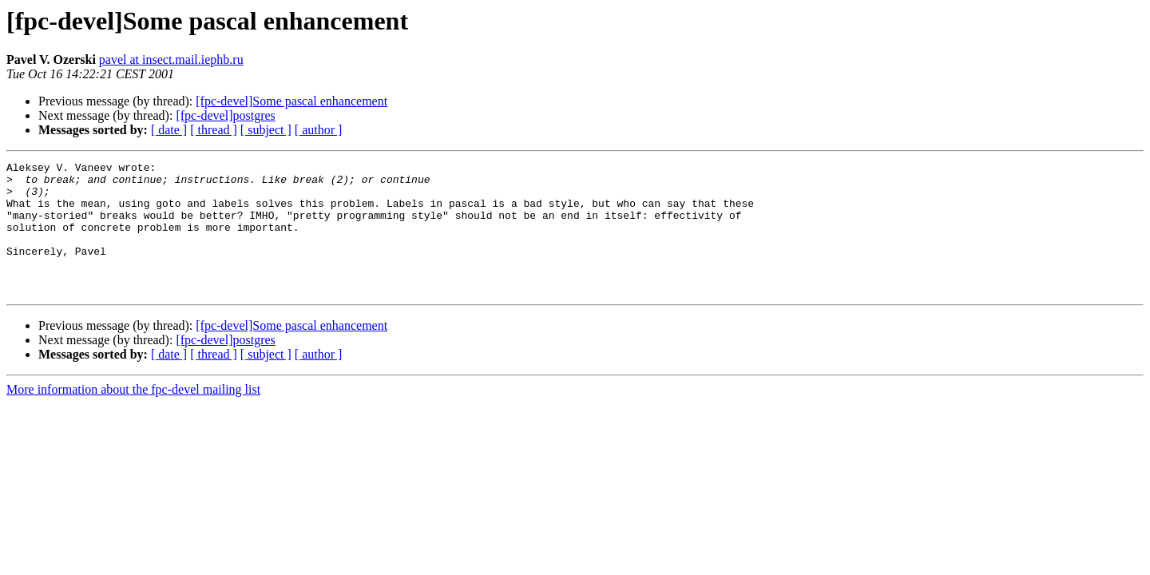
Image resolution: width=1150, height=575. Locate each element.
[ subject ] (265, 130)
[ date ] (169, 130)
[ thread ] (213, 130)
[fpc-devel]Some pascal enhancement (291, 101)
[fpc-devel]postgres (225, 115)
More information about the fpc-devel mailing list (133, 415)
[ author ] (319, 130)
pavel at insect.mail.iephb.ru (171, 59)
